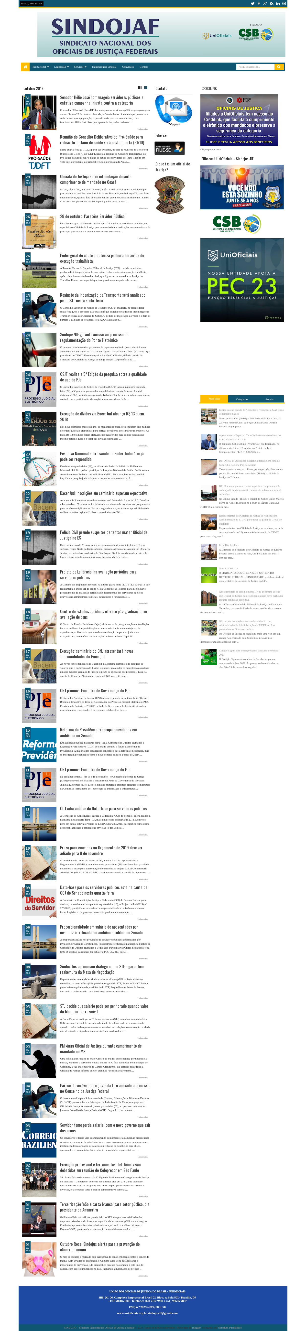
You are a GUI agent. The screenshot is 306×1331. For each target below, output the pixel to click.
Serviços (79, 66)
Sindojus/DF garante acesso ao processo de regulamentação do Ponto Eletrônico (94, 337)
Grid (139, 88)
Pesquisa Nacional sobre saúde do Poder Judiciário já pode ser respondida (102, 456)
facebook (259, 3)
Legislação (60, 66)
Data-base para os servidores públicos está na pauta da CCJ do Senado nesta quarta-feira (103, 890)
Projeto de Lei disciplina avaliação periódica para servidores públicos (98, 574)
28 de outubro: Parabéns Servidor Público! (93, 216)
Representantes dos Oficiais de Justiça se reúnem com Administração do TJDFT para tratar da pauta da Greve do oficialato (250, 519)
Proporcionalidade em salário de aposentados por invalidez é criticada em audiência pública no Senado (101, 929)
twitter (252, 3)
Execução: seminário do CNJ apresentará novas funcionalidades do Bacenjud (96, 654)
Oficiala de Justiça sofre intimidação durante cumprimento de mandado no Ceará (95, 179)
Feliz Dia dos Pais (229, 544)
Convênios (128, 66)
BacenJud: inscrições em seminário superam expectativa (104, 493)
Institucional (39, 66)
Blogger (196, 1327)
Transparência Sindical (104, 66)
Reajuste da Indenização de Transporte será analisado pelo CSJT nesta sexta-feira (102, 297)
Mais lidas (214, 398)
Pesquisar (279, 67)
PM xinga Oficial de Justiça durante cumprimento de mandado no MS (101, 1048)
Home (25, 67)
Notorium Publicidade (230, 1327)
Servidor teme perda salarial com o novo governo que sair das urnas (105, 1128)
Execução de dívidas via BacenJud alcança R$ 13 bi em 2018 (102, 416)
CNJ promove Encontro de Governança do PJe (95, 690)
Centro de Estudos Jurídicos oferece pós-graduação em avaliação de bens (103, 614)
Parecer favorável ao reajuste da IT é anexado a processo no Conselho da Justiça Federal (105, 1088)
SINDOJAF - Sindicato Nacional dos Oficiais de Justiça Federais (99, 1327)
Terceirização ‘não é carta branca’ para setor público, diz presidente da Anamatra (104, 1207)
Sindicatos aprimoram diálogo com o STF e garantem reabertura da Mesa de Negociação (102, 969)
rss (271, 3)
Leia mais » (143, 129)
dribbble (284, 3)
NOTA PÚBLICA (228, 568)
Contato (144, 66)
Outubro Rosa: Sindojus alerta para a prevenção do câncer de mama (100, 1247)
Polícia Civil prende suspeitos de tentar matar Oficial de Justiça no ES (103, 535)
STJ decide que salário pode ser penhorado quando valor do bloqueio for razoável (104, 1009)
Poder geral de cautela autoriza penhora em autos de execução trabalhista (102, 258)
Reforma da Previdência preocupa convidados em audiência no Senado (98, 732)
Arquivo (269, 399)
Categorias (242, 399)
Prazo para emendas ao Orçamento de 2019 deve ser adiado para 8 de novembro (101, 850)
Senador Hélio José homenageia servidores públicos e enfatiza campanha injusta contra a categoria (101, 100)
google (265, 3)
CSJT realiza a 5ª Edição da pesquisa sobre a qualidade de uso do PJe (103, 377)
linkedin (278, 3)
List (145, 88)
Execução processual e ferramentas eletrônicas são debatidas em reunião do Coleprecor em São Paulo (100, 1167)
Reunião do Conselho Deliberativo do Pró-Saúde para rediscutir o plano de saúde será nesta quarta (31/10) (102, 139)
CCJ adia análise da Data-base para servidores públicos (103, 808)
